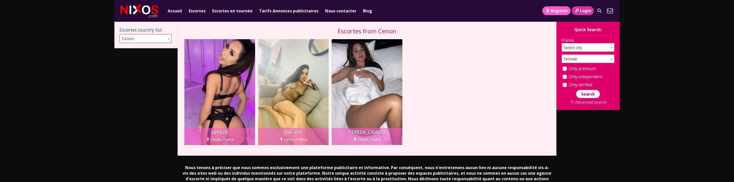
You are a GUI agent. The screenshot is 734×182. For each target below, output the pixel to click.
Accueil (175, 11)
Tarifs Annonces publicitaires (289, 11)
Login (582, 10)
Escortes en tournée (232, 11)
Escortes (197, 11)
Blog (367, 11)
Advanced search (587, 102)
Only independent (582, 76)
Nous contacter (340, 11)
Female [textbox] (570, 59)
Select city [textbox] (573, 47)
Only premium (579, 68)
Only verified (577, 84)
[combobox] (123, 38)
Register (556, 10)
